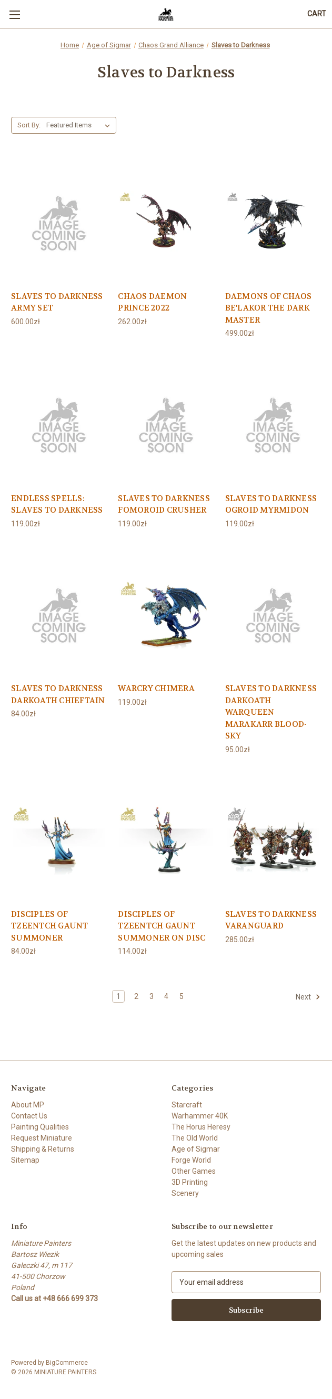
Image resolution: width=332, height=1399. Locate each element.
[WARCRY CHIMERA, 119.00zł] (165, 614)
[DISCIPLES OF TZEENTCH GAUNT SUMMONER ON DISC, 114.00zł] (165, 840)
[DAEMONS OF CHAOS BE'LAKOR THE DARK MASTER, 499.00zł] (273, 222)
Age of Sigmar (196, 1149)
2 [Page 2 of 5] (136, 996)
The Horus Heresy (201, 1127)
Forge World (191, 1160)
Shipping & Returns (42, 1149)
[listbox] (80, 125)
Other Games (194, 1171)
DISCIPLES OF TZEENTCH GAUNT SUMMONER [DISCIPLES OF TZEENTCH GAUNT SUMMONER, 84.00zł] (49, 926)
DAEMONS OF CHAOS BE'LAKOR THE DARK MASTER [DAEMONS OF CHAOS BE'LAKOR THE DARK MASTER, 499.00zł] (268, 308)
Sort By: (29, 125)
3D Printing (190, 1182)
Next (308, 997)
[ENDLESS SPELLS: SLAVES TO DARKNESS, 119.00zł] (59, 424)
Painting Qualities (40, 1127)
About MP (27, 1105)
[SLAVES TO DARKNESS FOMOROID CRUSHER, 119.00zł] (165, 424)
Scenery (185, 1193)
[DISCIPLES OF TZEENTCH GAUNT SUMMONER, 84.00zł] (59, 840)
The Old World (195, 1138)
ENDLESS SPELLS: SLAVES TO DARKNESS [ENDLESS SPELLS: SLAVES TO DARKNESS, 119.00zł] (57, 504)
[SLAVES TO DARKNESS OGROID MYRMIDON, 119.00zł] (273, 424)
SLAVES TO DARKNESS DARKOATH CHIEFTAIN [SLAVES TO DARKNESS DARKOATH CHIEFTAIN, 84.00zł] (58, 694)
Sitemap (25, 1160)
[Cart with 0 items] (316, 14)
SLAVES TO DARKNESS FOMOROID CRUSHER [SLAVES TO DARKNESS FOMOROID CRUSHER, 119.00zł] (164, 504)
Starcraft (187, 1105)
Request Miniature (41, 1138)
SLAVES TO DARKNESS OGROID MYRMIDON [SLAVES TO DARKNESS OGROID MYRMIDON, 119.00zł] (271, 504)
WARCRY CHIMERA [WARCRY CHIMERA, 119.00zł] (156, 688)
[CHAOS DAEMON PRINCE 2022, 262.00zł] (165, 222)
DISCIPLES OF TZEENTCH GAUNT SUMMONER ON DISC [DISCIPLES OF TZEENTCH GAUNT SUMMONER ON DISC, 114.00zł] (161, 926)
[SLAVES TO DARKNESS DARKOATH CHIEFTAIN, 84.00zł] (59, 614)
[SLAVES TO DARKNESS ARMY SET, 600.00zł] (59, 222)
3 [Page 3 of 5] (151, 996)
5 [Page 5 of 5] (181, 996)
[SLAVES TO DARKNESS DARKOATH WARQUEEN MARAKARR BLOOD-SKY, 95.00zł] (273, 614)
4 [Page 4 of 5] (166, 996)
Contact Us (29, 1116)
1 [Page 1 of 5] (118, 996)
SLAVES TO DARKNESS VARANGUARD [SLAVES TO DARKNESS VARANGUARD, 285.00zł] (271, 920)
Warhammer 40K (200, 1116)
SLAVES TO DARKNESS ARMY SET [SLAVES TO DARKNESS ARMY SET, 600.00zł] (57, 302)
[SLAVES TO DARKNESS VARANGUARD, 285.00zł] (273, 840)
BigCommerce (67, 1362)
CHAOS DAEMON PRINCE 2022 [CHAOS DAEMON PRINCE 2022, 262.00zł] (152, 302)
